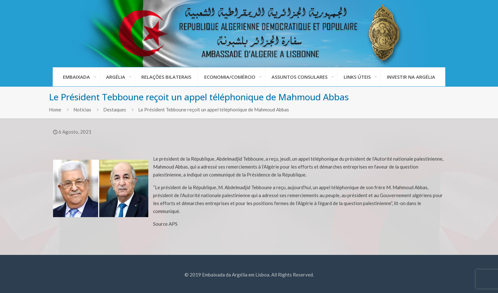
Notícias (82, 109)
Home (55, 109)
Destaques (114, 109)
